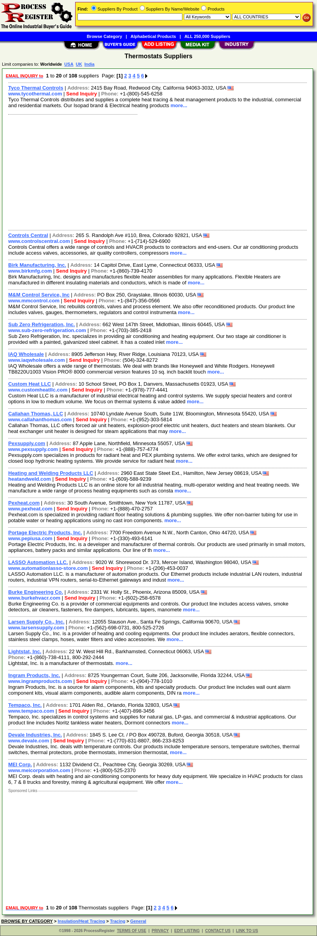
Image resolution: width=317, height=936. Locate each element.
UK (79, 64)
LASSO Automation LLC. (38, 562)
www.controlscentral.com (39, 241)
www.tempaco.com (31, 711)
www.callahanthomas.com (40, 419)
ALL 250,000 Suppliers (207, 36)
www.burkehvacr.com (34, 598)
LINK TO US (247, 931)
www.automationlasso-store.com (48, 568)
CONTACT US (218, 931)
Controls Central (28, 235)
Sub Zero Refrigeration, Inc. (41, 324)
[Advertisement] (156, 171)
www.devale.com (28, 741)
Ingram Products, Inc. (34, 675)
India (90, 64)
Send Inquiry (81, 94)
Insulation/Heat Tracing (81, 921)
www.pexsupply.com (33, 449)
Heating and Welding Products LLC (50, 473)
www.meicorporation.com (39, 770)
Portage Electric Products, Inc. (45, 532)
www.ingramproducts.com (40, 681)
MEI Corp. (20, 764)
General (138, 921)
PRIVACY (160, 931)
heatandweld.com (29, 479)
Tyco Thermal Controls (35, 88)
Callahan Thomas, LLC (35, 414)
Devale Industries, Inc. (35, 735)
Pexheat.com (24, 503)
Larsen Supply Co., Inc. (36, 622)
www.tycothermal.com (35, 94)
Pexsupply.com (26, 443)
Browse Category (104, 36)
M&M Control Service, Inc (39, 295)
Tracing (117, 921)
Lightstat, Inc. (24, 651)
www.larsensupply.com (36, 628)
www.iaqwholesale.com (36, 360)
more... (179, 105)
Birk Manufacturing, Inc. (37, 265)
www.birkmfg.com (30, 271)
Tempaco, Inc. (25, 705)
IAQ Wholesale (26, 354)
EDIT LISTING (187, 931)
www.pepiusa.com (30, 538)
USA (68, 64)
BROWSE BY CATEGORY (27, 921)
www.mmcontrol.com (33, 301)
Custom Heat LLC (29, 384)
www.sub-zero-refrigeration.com (47, 330)
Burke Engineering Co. (35, 592)
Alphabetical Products (153, 36)
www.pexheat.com (30, 509)
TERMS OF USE (131, 931)
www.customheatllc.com (37, 390)
